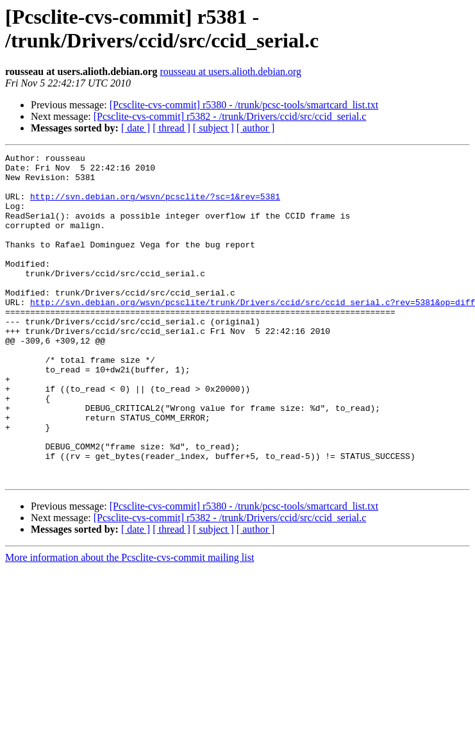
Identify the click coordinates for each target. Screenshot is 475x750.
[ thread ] (171, 127)
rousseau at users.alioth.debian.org (231, 71)
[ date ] (135, 127)
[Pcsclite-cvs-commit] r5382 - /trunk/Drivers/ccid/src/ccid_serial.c (230, 116)
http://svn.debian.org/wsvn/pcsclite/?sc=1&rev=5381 (155, 206)
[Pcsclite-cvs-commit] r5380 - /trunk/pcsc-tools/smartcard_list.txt (244, 104)
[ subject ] (213, 127)
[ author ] (256, 127)
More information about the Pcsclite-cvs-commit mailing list (129, 622)
